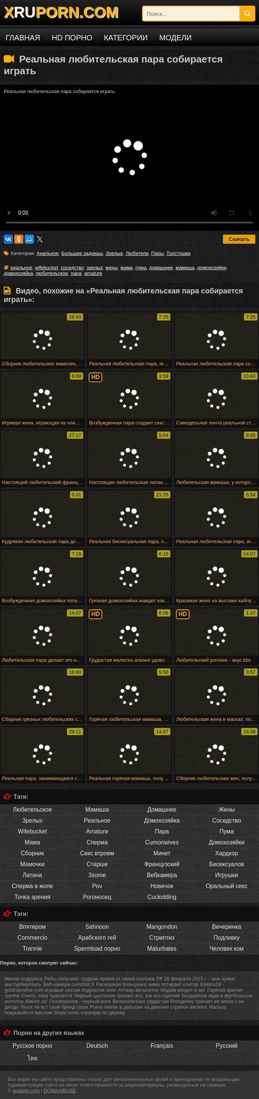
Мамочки (32, 864)
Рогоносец (97, 897)
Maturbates (162, 948)
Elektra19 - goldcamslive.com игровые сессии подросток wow (114, 987)
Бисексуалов (226, 864)
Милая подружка (23, 978)
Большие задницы (82, 253)
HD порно (72, 38)
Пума (227, 831)
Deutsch (97, 1046)
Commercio (32, 937)
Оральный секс (226, 886)
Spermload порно (97, 948)
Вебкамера (162, 875)
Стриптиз (161, 937)
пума (141, 267)
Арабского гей (97, 937)
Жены (227, 809)
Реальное (97, 820)
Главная (23, 38)
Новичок (161, 886)
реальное (21, 267)
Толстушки (179, 253)
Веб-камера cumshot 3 (68, 984)
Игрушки (226, 875)
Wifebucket (32, 831)
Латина (32, 875)
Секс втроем (97, 853)
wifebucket (46, 267)
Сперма (97, 842)
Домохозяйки (227, 842)
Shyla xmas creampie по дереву (89, 1012)
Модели (175, 38)
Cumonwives (162, 842)
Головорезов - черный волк (80, 1001)
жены (112, 267)
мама (127, 267)
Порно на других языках (49, 1033)
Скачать (239, 239)
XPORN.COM (61, 12)
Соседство (226, 820)
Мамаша (97, 809)
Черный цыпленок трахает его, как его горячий (127, 995)
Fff (159, 978)
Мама (32, 842)
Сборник (32, 853)
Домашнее (161, 809)
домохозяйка (18, 273)
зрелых (94, 267)
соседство (72, 267)
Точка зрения (32, 897)
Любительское (32, 809)
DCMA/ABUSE (60, 1090)
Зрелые (114, 253)
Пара (162, 831)
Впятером (32, 926)
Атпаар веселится (138, 990)
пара (76, 273)
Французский (162, 864)
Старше (97, 864)
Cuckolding (161, 897)
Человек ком (226, 948)
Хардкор (226, 853)
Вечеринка (226, 926)
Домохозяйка (162, 820)
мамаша (185, 267)
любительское (52, 273)
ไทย (32, 1058)
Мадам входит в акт (182, 990)
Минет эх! (36, 1001)
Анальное (47, 253)
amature (93, 273)
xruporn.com (25, 1090)
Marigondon (161, 926)
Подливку (227, 937)
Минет (162, 853)
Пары (157, 253)
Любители (137, 253)
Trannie (32, 948)
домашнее (161, 267)
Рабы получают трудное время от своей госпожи (99, 978)
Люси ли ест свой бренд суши (54, 1007)
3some (97, 875)
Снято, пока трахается (46, 995)
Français (162, 1046)
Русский (227, 1046)
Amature (97, 831)
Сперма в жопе (32, 886)
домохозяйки (211, 267)
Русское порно (32, 1046)
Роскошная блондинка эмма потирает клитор (147, 984)
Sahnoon (97, 926)
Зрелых (32, 820)
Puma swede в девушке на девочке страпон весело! (148, 1007)
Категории (125, 38)
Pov (97, 886)
